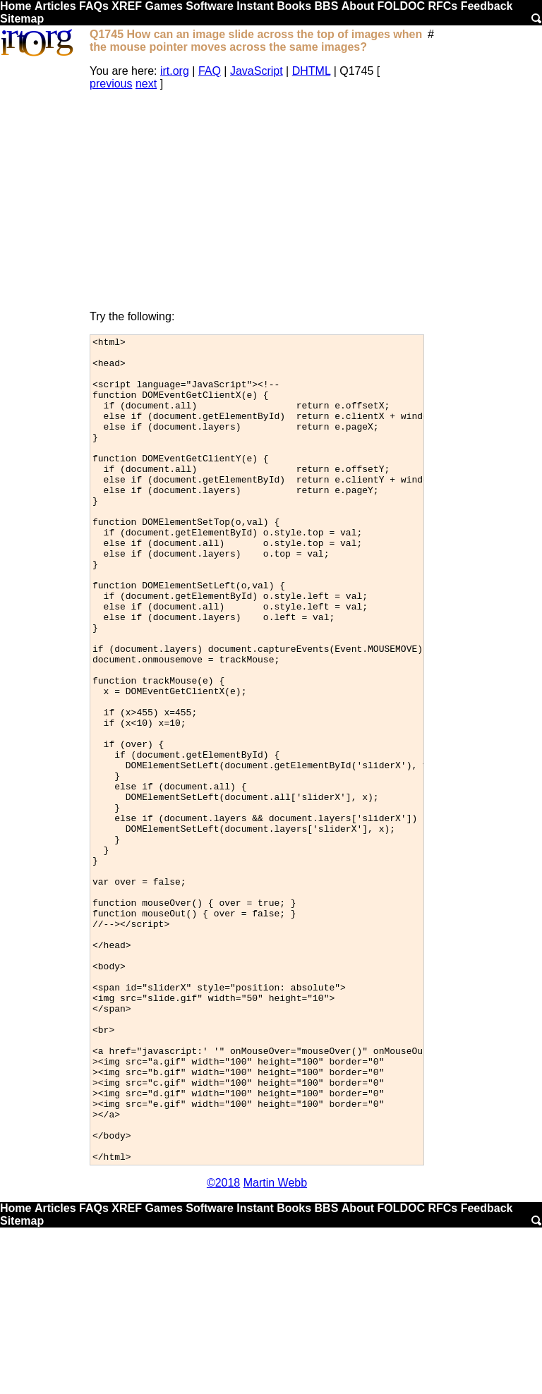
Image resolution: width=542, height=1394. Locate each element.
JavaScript (256, 71)
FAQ (209, 71)
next (146, 84)
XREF (127, 6)
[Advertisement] (257, 200)
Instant (254, 6)
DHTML (311, 71)
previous (111, 84)
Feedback (487, 6)
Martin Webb (275, 1348)
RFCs (442, 6)
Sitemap (22, 19)
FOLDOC (401, 6)
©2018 (223, 1348)
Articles (55, 6)
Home (15, 6)
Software (210, 6)
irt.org (174, 71)
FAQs (94, 6)
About (358, 6)
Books (294, 6)
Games (163, 6)
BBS (327, 6)
